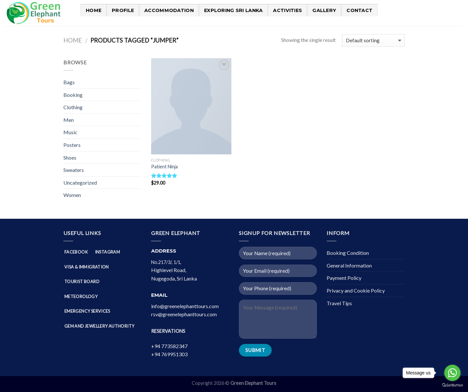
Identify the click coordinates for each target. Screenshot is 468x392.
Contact (359, 10)
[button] (190, 270)
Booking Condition (348, 253)
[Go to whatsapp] (452, 373)
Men (68, 120)
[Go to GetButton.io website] (452, 385)
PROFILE (123, 10)
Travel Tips (339, 303)
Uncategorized (80, 182)
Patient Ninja (164, 166)
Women (72, 195)
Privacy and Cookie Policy (356, 290)
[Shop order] (373, 40)
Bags (69, 82)
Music (70, 132)
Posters (72, 145)
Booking (73, 95)
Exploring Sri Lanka (233, 10)
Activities (287, 10)
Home (93, 10)
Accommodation (169, 10)
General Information (349, 265)
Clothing (73, 107)
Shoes (69, 157)
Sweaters (73, 170)
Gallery (324, 10)
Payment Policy (344, 278)
